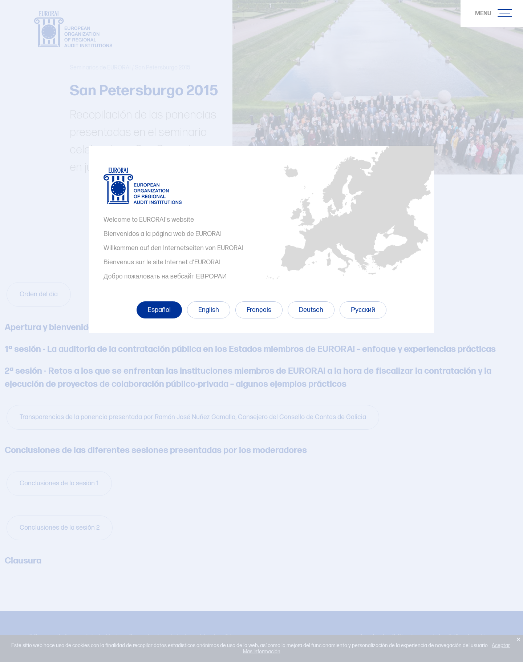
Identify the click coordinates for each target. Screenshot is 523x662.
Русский (363, 310)
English (208, 310)
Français (259, 310)
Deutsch (311, 310)
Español (159, 310)
